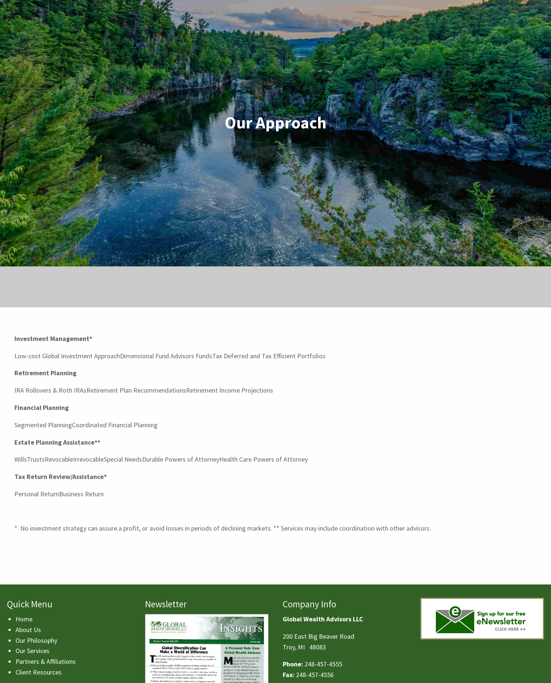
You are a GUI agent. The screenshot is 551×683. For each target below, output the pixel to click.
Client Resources (39, 672)
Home (24, 619)
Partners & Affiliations (46, 661)
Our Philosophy (36, 640)
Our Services (32, 650)
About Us (28, 629)
